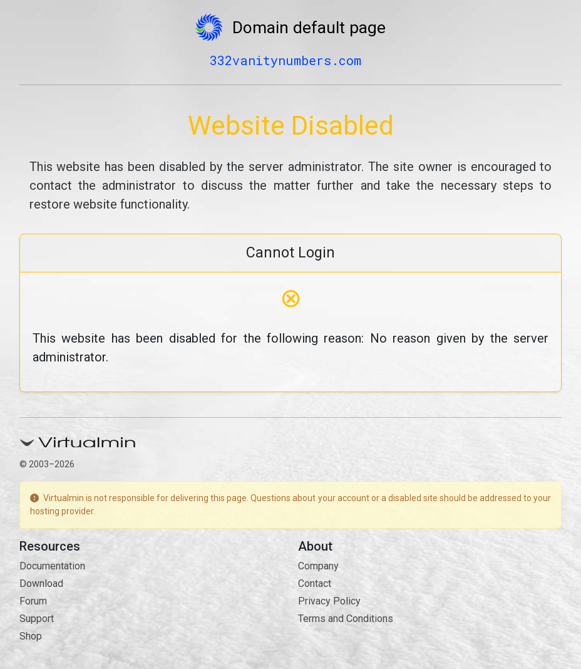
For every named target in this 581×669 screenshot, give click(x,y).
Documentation (52, 566)
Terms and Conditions (345, 619)
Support (36, 619)
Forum (33, 601)
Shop (30, 636)
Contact (314, 583)
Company (318, 566)
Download (41, 583)
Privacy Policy (329, 601)
